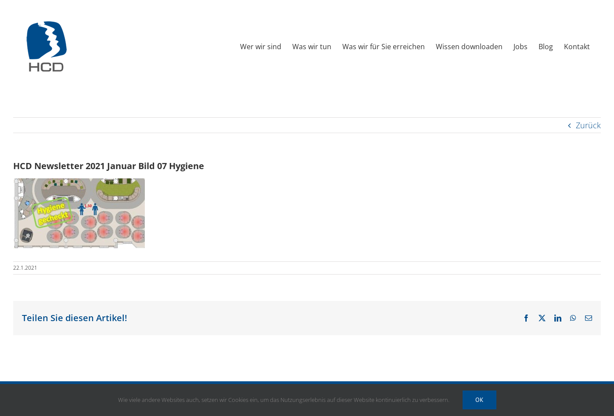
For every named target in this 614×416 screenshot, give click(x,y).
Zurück (588, 125)
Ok (479, 400)
